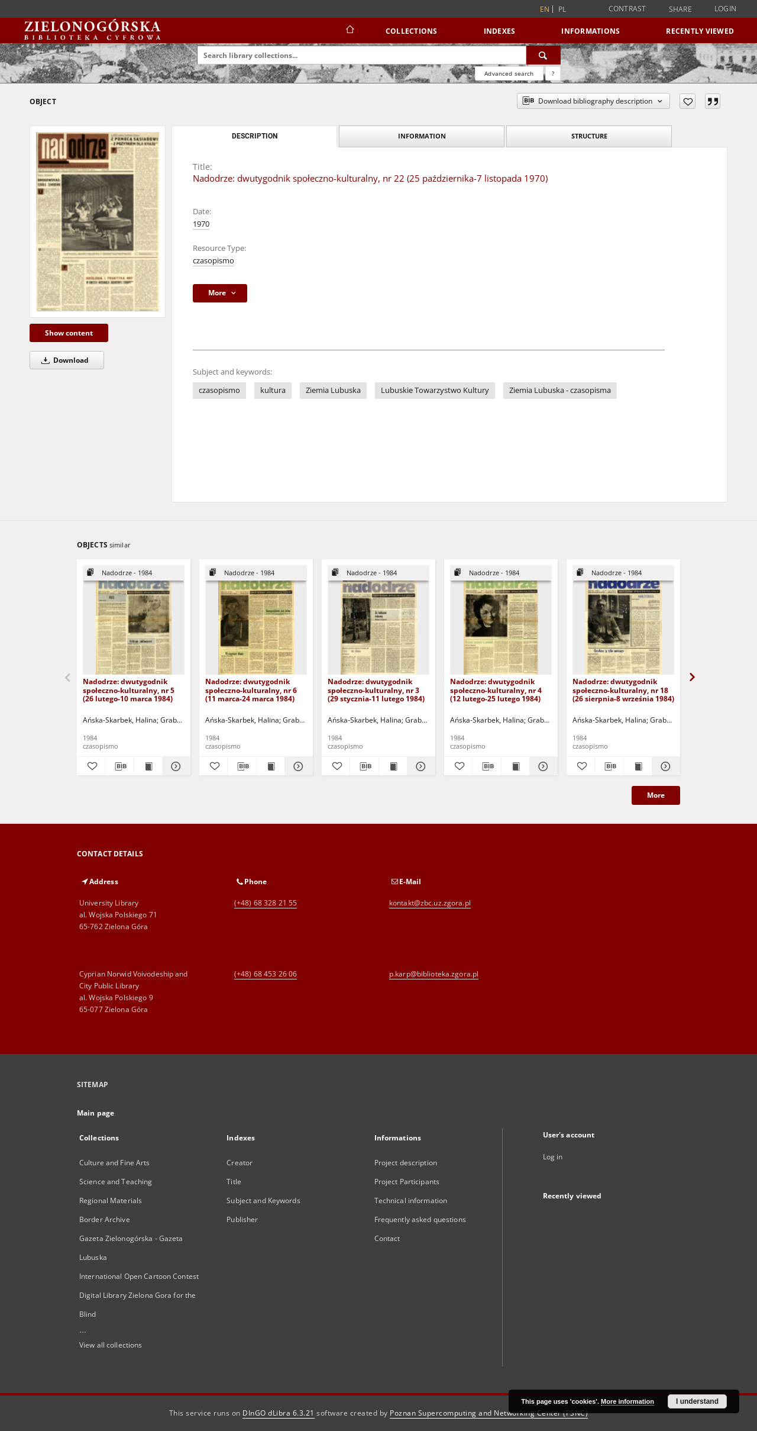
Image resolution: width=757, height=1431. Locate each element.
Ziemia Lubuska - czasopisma (560, 390)
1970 (201, 224)
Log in (553, 1157)
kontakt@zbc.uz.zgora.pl (430, 903)
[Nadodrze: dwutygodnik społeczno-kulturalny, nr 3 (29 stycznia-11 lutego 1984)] (378, 620)
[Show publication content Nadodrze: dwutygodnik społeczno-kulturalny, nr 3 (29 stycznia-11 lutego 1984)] (393, 766)
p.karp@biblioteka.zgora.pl (433, 974)
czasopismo (213, 261)
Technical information (411, 1200)
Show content (69, 333)
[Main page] (349, 31)
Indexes (500, 31)
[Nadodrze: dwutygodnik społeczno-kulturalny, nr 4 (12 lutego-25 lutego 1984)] (501, 620)
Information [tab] (422, 135)
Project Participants (406, 1182)
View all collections (110, 1345)
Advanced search (508, 73)
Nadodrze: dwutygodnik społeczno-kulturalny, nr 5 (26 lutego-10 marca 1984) (128, 689)
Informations (590, 31)
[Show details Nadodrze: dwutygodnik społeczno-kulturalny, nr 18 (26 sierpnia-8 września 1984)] (664, 766)
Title (234, 1182)
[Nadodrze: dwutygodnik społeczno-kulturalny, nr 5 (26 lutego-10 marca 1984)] (133, 620)
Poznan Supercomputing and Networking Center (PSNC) (489, 1413)
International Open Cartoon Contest (139, 1276)
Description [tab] (254, 136)
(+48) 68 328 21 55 (265, 903)
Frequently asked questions (420, 1219)
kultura (273, 390)
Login (725, 9)
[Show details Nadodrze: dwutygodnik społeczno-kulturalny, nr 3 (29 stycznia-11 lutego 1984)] (420, 766)
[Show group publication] (133, 573)
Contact (387, 1238)
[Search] (543, 55)
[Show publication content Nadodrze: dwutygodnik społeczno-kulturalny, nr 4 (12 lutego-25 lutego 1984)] (515, 766)
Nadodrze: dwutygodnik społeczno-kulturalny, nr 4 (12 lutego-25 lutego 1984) (496, 689)
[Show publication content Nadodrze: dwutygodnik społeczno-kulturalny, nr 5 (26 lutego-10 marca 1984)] (148, 766)
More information (627, 1401)
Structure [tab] (589, 135)
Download (63, 360)
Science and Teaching (115, 1182)
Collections (412, 31)
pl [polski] (562, 9)
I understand (697, 1401)
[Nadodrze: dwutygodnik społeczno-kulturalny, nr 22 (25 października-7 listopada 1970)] (97, 221)
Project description (405, 1163)
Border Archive (104, 1219)
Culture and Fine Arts (114, 1163)
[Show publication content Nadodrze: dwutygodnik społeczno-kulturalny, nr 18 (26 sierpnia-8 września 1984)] (638, 766)
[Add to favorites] (687, 101)
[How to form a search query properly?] (553, 73)
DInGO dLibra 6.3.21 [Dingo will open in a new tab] (278, 1413)
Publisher (242, 1219)
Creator (240, 1163)
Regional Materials (110, 1200)
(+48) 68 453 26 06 (265, 974)
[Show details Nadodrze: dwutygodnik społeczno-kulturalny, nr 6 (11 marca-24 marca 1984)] (297, 766)
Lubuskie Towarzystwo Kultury (435, 390)
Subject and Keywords (263, 1200)
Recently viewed (700, 31)
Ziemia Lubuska (333, 390)
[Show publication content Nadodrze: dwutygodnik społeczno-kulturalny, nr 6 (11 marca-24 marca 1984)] (270, 766)
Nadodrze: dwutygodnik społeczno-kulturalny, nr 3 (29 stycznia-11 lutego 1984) (376, 689)
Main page (95, 1113)
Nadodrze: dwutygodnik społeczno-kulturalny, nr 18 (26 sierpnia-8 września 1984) (623, 689)
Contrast (627, 9)
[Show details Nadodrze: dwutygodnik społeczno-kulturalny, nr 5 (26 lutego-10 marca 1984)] (175, 766)
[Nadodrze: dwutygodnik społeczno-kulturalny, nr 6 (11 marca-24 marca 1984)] (256, 620)
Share (680, 9)
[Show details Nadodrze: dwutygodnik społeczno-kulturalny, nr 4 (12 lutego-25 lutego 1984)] (542, 766)
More (656, 795)
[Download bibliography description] (119, 766)
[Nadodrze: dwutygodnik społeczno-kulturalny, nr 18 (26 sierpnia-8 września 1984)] (623, 620)
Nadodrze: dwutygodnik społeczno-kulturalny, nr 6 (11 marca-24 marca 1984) (251, 689)
